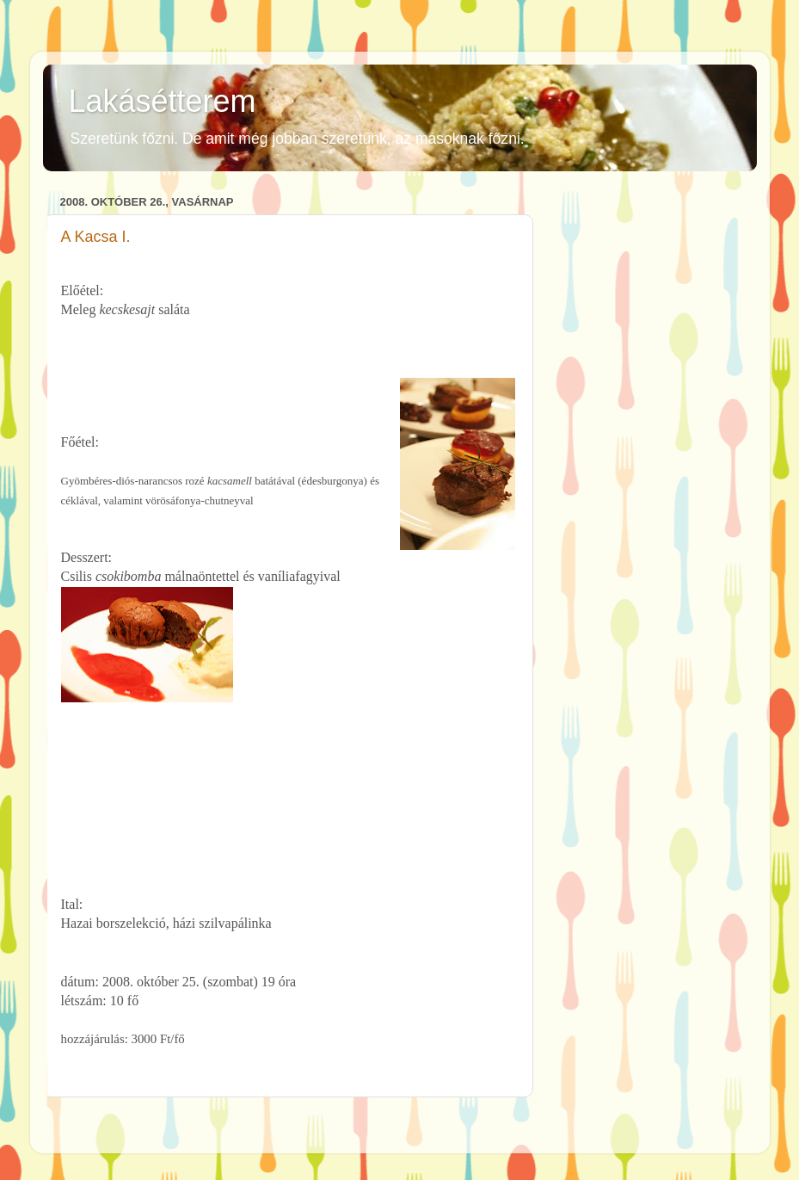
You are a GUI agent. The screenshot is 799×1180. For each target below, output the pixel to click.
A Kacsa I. (96, 236)
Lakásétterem (162, 101)
